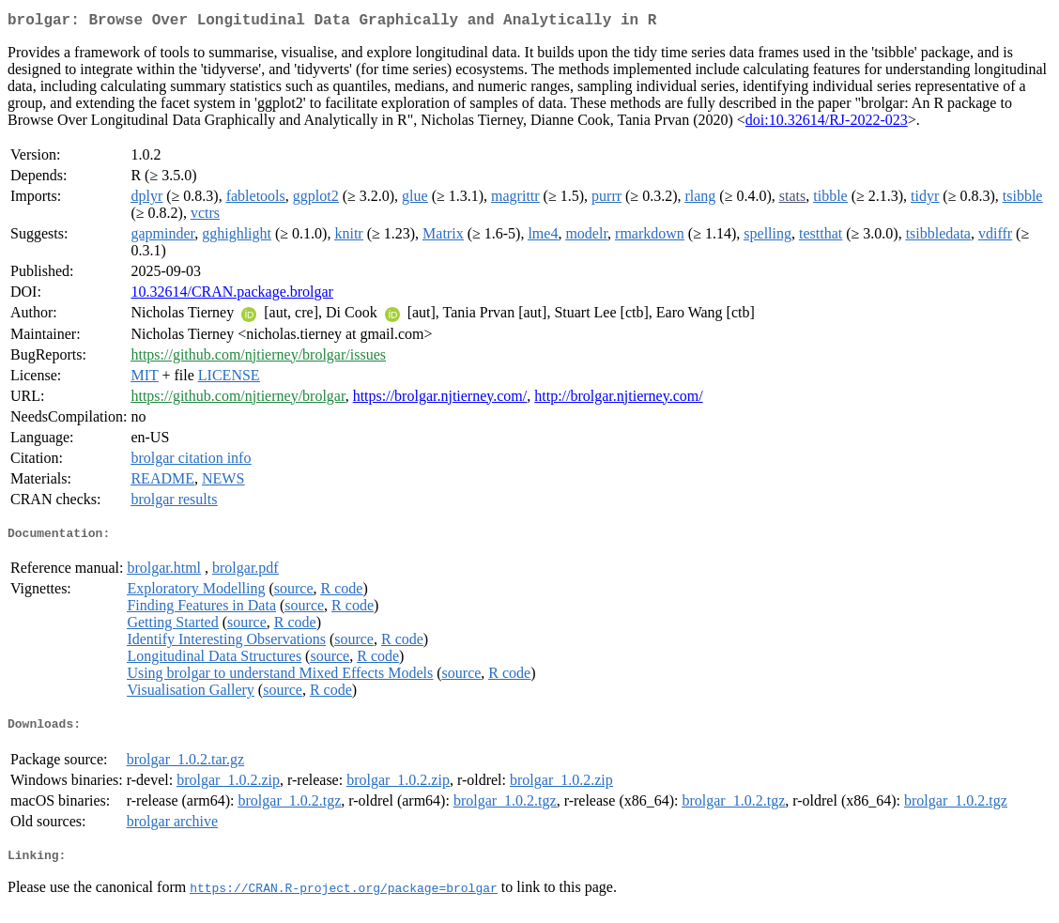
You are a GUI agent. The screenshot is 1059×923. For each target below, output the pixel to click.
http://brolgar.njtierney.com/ (618, 400)
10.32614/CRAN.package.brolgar (231, 295)
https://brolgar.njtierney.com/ (440, 400)
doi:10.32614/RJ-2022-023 (826, 123)
